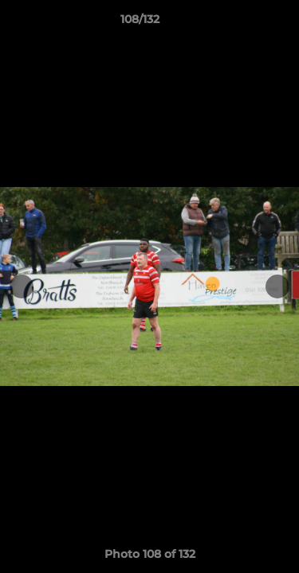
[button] (241, 23)
